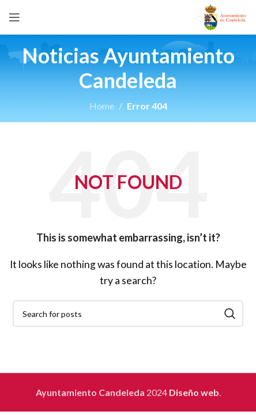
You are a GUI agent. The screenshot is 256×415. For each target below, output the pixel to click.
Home (101, 105)
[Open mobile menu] (14, 17)
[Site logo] (225, 15)
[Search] (128, 313)
